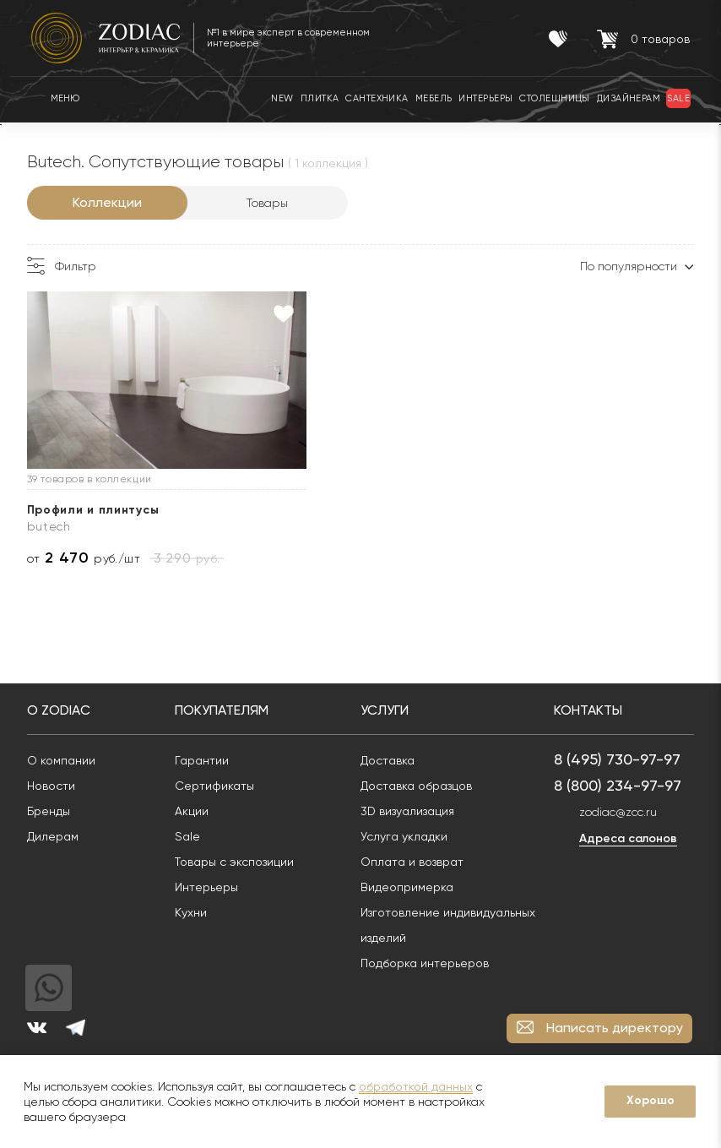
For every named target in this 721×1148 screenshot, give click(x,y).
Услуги (389, 710)
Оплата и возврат (416, 861)
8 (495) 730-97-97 (621, 759)
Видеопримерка (411, 887)
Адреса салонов (632, 838)
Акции (196, 811)
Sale (191, 836)
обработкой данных (416, 1086)
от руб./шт (88, 558)
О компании (65, 760)
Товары (272, 202)
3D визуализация (411, 811)
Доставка (392, 760)
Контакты (592, 710)
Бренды (52, 811)
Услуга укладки (408, 836)
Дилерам (57, 836)
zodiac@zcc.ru (622, 812)
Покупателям (226, 710)
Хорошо (650, 1100)
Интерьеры (210, 887)
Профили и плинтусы (97, 510)
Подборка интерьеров (429, 963)
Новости (55, 785)
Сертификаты (218, 785)
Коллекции (111, 202)
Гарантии (206, 760)
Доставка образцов (420, 785)
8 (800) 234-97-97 (622, 785)
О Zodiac (63, 710)
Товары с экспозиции (238, 861)
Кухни (195, 912)
